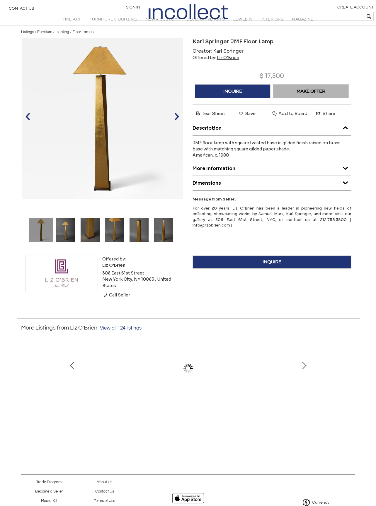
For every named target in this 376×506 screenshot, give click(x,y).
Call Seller (116, 307)
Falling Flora (310, 414)
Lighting (62, 44)
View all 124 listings (121, 340)
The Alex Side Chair (187, 414)
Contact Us (21, 10)
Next (350, 387)
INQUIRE (232, 104)
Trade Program (49, 482)
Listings (27, 44)
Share (325, 126)
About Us (104, 482)
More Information (272, 179)
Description (272, 139)
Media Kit (49, 501)
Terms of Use (104, 501)
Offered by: (216, 70)
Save (247, 126)
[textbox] (329, 16)
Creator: (218, 64)
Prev (25, 387)
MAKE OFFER (311, 104)
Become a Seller (49, 491)
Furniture (44, 44)
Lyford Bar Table (125, 414)
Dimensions (272, 194)
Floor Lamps (82, 44)
